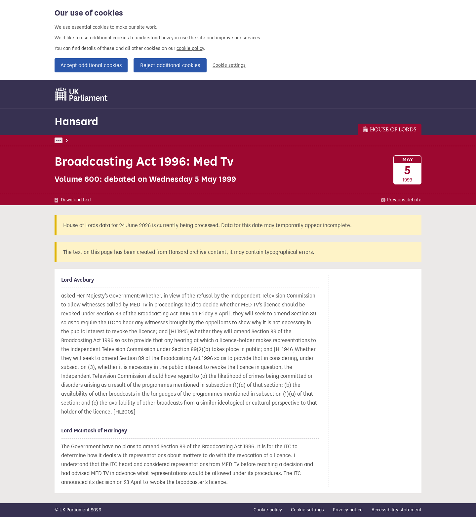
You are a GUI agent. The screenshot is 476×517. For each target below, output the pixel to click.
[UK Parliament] (81, 94)
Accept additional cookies (91, 65)
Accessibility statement (396, 510)
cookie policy (190, 48)
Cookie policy (268, 510)
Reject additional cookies (170, 65)
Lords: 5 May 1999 (138, 140)
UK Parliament (70, 140)
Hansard (76, 121)
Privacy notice (348, 510)
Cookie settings (229, 65)
